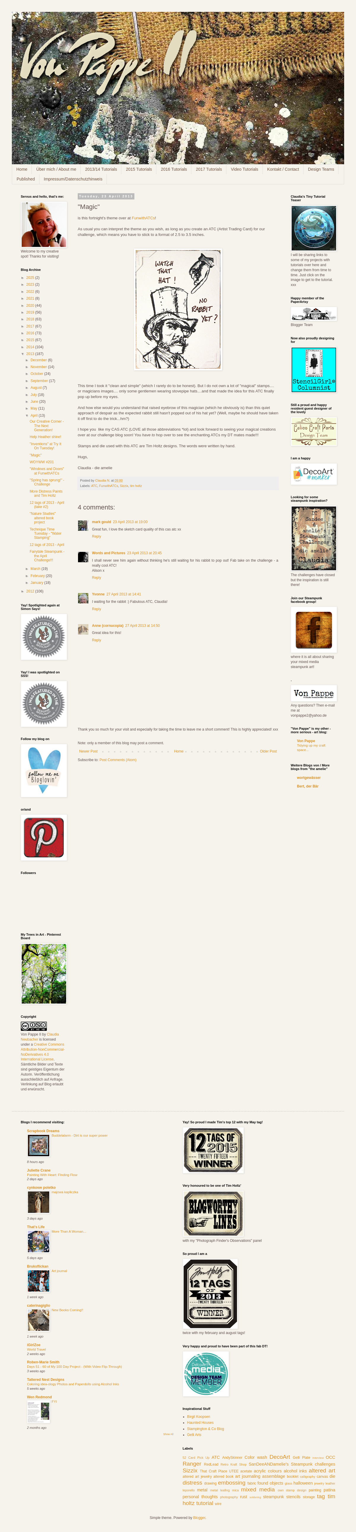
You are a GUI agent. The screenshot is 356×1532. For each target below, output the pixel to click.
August (37, 388)
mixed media (258, 1489)
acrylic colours (268, 1471)
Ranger (192, 1464)
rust (243, 1496)
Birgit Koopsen (198, 1417)
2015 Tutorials (139, 169)
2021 (30, 298)
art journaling (247, 1476)
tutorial (204, 1503)
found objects (270, 1483)
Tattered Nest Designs (45, 1380)
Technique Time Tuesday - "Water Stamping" (45, 533)
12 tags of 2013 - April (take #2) (47, 505)
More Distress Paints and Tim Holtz (46, 493)
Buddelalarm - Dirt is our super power (80, 1135)
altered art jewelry (197, 1477)
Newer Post (88, 751)
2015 (30, 340)
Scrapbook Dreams (43, 1131)
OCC (330, 1457)
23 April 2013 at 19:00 (130, 522)
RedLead (211, 1464)
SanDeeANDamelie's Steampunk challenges (292, 1464)
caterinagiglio (38, 1305)
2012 (30, 591)
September (40, 381)
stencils (293, 1496)
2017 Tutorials (209, 169)
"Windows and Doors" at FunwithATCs (47, 471)
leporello (189, 1490)
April (35, 415)
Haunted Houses (200, 1423)
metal (202, 1490)
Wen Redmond (39, 1397)
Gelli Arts (194, 1435)
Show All (168, 1434)
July (34, 395)
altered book (223, 1477)
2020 (30, 305)
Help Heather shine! (45, 437)
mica (235, 1490)
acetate (246, 1471)
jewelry (319, 1483)
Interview (318, 1457)
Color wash (255, 1457)
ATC (94, 486)
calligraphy (307, 1476)
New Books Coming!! (67, 1310)
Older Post (268, 751)
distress (192, 1483)
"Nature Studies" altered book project (43, 518)
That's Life (36, 1227)
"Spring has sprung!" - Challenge (47, 482)
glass (288, 1483)
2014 (30, 347)
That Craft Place (213, 1471)
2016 (30, 333)
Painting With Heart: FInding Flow (52, 1175)
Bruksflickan (37, 1266)
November (39, 367)
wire (218, 1504)
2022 (30, 292)
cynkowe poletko (41, 1188)
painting (315, 1490)
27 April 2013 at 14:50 (142, 626)
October (37, 374)
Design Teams (321, 169)
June (35, 402)
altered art (322, 1470)
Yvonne (98, 594)
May (34, 408)
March (36, 569)
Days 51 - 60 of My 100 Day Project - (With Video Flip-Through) (74, 1366)
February (38, 576)
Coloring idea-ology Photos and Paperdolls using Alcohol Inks (73, 1384)
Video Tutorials (244, 169)
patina (329, 1490)
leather (330, 1483)
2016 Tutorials (174, 169)
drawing (210, 1483)
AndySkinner (232, 1458)
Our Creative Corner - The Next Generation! (47, 425)
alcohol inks (295, 1471)
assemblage (273, 1476)
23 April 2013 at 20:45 (144, 553)
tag (321, 1496)
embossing (232, 1483)
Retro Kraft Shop (233, 1464)
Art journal (59, 1271)
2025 (30, 278)
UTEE (234, 1471)
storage (309, 1497)
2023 (30, 284)
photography (229, 1497)
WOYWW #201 (42, 462)
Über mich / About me (56, 169)
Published (26, 179)
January (37, 583)
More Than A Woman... (69, 1231)
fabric (251, 1483)
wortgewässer (309, 778)
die (332, 1476)
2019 (30, 312)
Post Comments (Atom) (117, 760)
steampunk (273, 1496)
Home (21, 169)
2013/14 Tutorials (101, 169)
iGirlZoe (33, 1345)
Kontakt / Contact (283, 169)
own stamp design (292, 1490)
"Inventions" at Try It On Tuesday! (45, 446)
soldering (255, 1497)
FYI (54, 1401)
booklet (292, 1477)
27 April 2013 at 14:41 (124, 594)
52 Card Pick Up (196, 1457)
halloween (303, 1483)
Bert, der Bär (308, 786)
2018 (30, 319)
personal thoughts (200, 1496)
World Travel (36, 1349)
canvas (322, 1477)
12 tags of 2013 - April (47, 545)
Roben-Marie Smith (43, 1362)
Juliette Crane (38, 1170)
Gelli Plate (301, 1458)
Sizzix (124, 486)
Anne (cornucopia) (107, 626)
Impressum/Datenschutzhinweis (73, 179)
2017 (30, 326)
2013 (30, 354)
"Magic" (36, 455)
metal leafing (220, 1490)
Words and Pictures (108, 553)
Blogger (199, 1518)
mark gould (101, 522)
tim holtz (136, 486)
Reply (96, 536)
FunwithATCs (143, 218)
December (39, 360)
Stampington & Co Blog (205, 1429)
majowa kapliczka (65, 1192)
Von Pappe (306, 741)
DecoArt (279, 1457)
